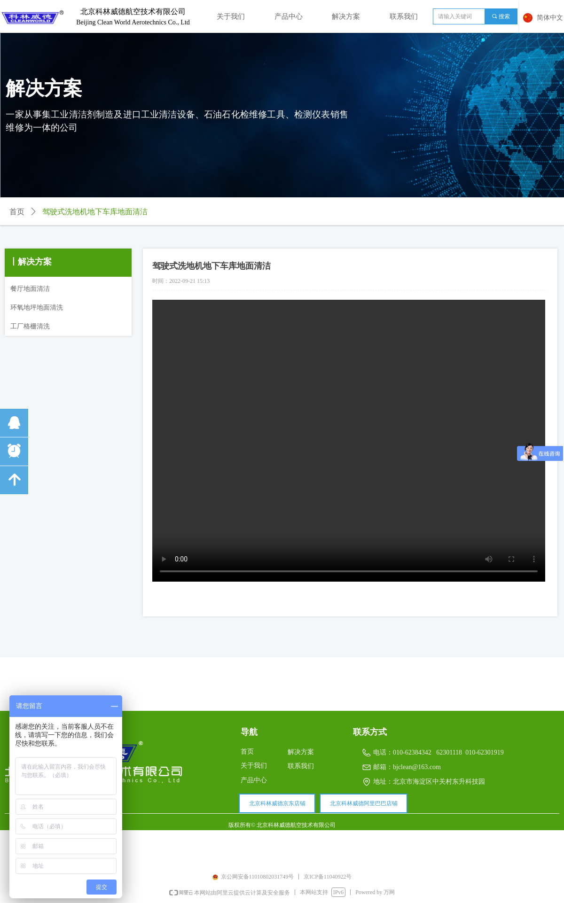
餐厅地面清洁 (30, 288)
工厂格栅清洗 (30, 326)
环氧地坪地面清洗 (36, 307)
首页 (16, 212)
